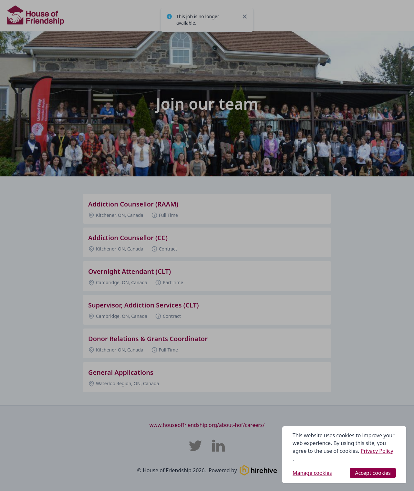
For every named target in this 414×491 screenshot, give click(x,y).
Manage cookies (312, 472)
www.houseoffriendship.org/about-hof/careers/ (207, 425)
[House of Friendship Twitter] (195, 445)
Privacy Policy (377, 450)
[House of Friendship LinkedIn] (218, 445)
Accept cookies (373, 472)
